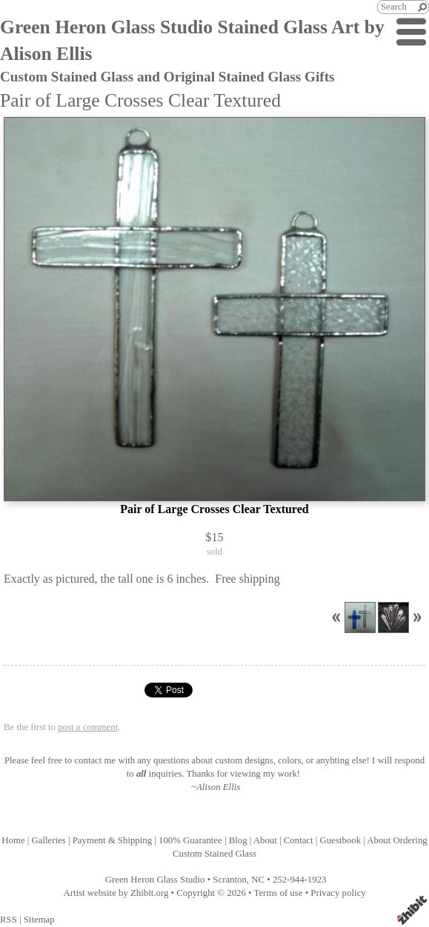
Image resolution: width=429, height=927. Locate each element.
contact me (95, 760)
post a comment (88, 727)
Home (12, 840)
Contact (298, 840)
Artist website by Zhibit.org (115, 893)
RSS (8, 919)
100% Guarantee (190, 840)
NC (258, 879)
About (265, 840)
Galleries (49, 840)
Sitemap (39, 919)
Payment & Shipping (112, 840)
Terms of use (278, 893)
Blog (238, 840)
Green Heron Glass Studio (155, 879)
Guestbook (340, 840)
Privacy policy (337, 893)
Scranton (230, 879)
